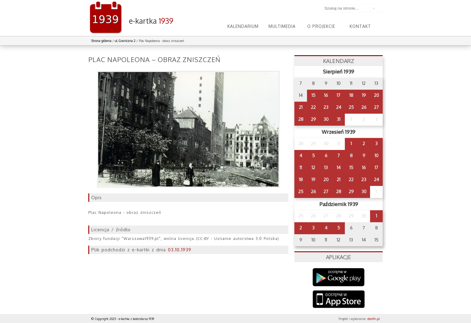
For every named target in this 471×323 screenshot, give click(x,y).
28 (300, 119)
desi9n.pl (373, 319)
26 (363, 107)
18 (351, 95)
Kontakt (360, 26)
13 (326, 167)
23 (326, 107)
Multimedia (282, 26)
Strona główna (101, 41)
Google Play (338, 277)
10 (376, 155)
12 (313, 167)
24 (338, 107)
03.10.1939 (179, 250)
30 (326, 119)
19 (364, 95)
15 (313, 95)
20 (376, 95)
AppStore (338, 300)
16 (326, 95)
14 (339, 167)
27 (376, 107)
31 (338, 119)
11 (300, 167)
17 (338, 95)
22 (313, 107)
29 (313, 119)
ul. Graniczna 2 (125, 41)
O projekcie (321, 26)
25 (351, 107)
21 (300, 107)
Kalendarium (243, 26)
